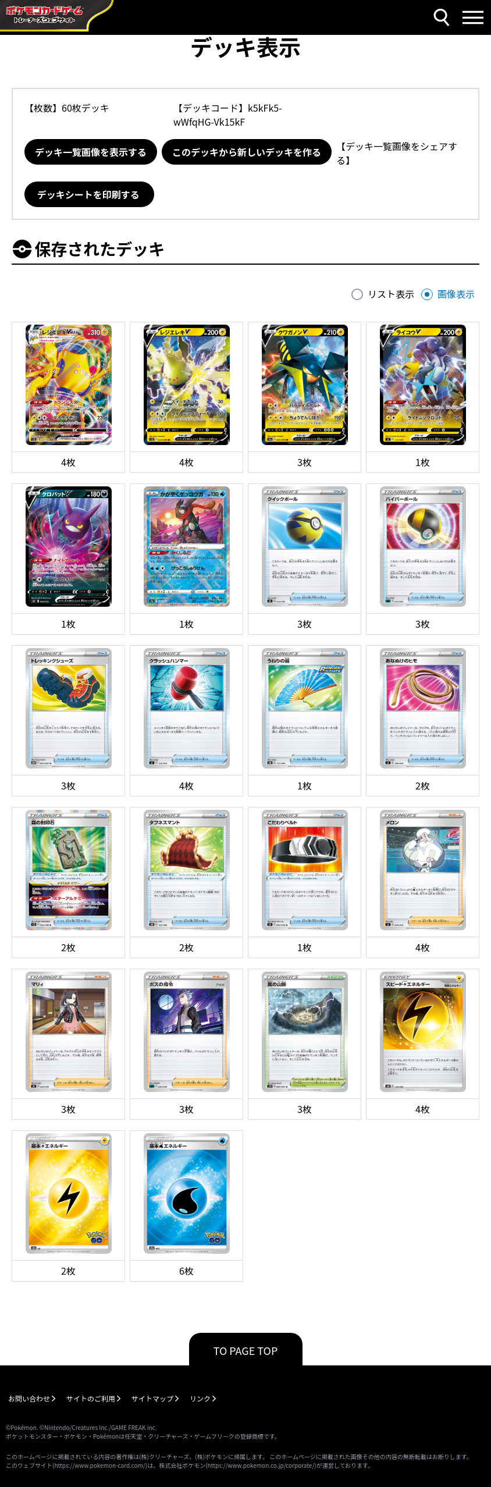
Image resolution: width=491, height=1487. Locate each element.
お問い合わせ (29, 1398)
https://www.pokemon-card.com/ (99, 1465)
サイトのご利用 (90, 1398)
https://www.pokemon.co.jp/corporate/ (261, 1465)
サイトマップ (152, 1398)
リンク (200, 1398)
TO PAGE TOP (246, 1350)
